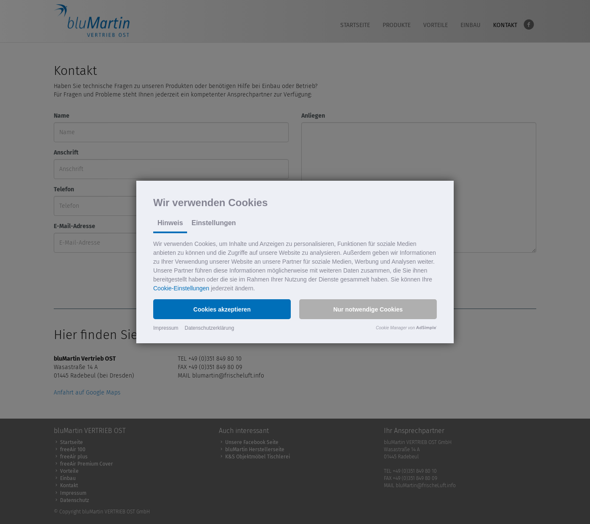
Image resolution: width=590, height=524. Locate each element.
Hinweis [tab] (170, 222)
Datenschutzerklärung (209, 328)
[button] (222, 309)
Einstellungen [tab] (213, 222)
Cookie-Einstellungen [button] (181, 288)
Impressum (165, 328)
